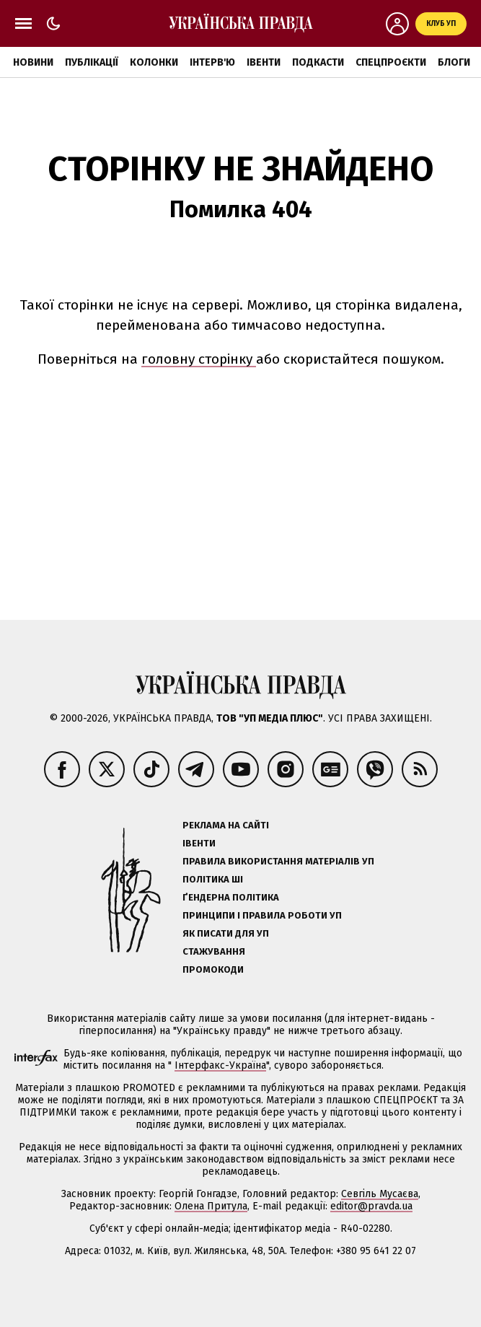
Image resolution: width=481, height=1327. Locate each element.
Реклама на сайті (225, 825)
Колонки (154, 62)
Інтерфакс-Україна (220, 1065)
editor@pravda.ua (371, 1206)
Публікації (91, 62)
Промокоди (213, 969)
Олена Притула (211, 1206)
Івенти (264, 62)
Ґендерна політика (230, 897)
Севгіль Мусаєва (379, 1194)
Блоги (454, 62)
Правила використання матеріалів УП (278, 861)
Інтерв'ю (212, 62)
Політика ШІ (212, 879)
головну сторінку (198, 359)
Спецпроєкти (391, 62)
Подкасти (318, 62)
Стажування (213, 951)
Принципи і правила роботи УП (262, 915)
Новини (33, 62)
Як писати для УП (225, 933)
